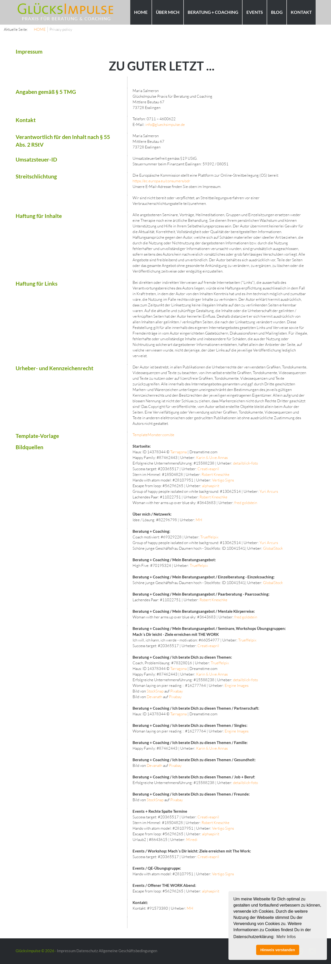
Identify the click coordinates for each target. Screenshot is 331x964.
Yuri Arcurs (268, 491)
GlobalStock (273, 548)
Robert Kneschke (215, 474)
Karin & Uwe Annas (212, 457)
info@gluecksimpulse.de (165, 124)
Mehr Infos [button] (286, 937)
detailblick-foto (245, 463)
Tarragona (178, 451)
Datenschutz (87, 950)
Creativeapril (208, 468)
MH (199, 519)
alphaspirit (210, 485)
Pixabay (176, 691)
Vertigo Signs (223, 480)
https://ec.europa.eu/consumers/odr (161, 180)
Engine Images (236, 685)
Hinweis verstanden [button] (277, 950)
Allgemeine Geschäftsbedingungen (128, 950)
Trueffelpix (209, 537)
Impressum (66, 950)
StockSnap (155, 691)
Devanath (154, 696)
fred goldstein (245, 502)
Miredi (191, 839)
